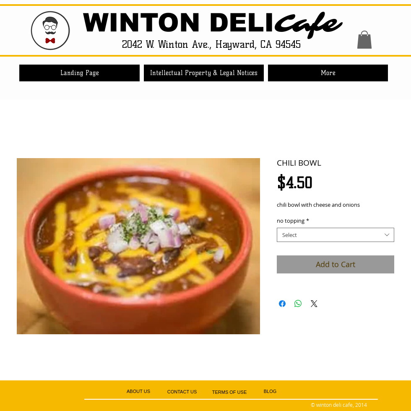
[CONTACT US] (182, 392)
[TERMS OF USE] (229, 392)
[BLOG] (270, 391)
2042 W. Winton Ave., (168, 44)
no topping (293, 220)
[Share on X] (314, 304)
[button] (364, 40)
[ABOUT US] (138, 391)
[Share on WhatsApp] (298, 304)
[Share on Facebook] (282, 304)
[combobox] (335, 235)
